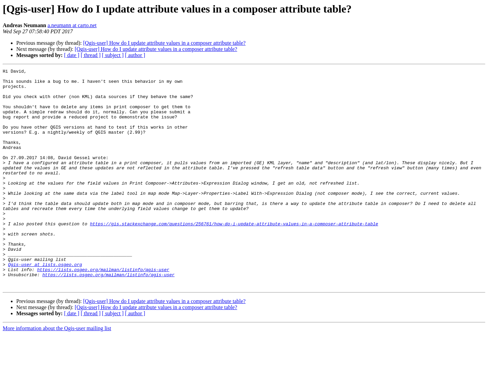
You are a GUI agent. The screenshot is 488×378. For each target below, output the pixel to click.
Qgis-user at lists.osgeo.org (45, 304)
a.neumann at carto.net (72, 25)
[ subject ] (113, 55)
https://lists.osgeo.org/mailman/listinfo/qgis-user (103, 310)
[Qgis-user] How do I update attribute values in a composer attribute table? (164, 43)
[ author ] (135, 55)
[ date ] (71, 55)
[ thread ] (91, 55)
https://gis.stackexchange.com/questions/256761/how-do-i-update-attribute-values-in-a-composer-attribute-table (234, 255)
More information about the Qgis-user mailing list (57, 372)
